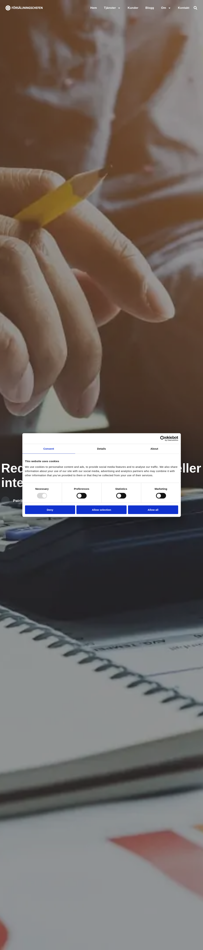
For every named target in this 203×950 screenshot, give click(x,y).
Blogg (149, 8)
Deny (50, 509)
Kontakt (183, 8)
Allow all (153, 509)
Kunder (133, 8)
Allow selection (101, 509)
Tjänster (112, 8)
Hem (93, 8)
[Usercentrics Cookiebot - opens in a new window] (162, 438)
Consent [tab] (48, 448)
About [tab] (154, 448)
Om (166, 8)
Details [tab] (101, 448)
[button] (195, 7)
